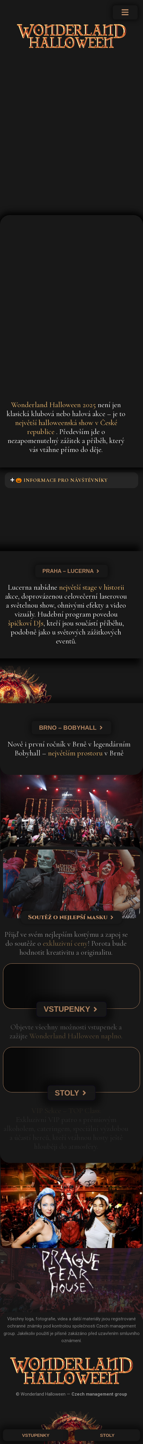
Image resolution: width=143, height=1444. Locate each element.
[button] (71, 480)
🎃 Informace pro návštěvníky (62, 480)
